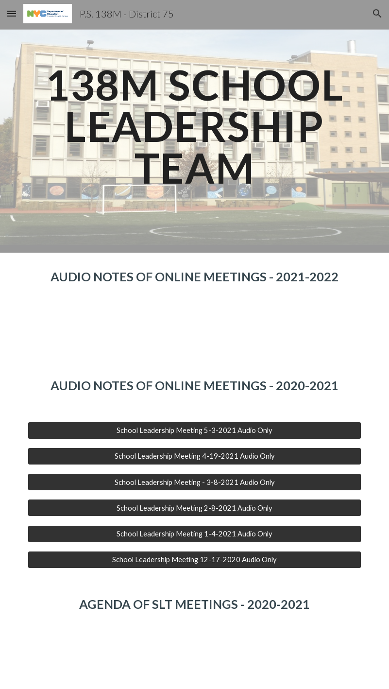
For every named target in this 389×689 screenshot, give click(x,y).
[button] (11, 13)
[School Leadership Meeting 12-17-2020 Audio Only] (194, 560)
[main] (194, 126)
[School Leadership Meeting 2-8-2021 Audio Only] (194, 508)
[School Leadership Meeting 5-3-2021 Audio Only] (194, 430)
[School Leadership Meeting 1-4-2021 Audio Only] (194, 533)
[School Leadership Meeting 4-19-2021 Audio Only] (194, 456)
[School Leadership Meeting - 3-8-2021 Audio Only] (194, 482)
